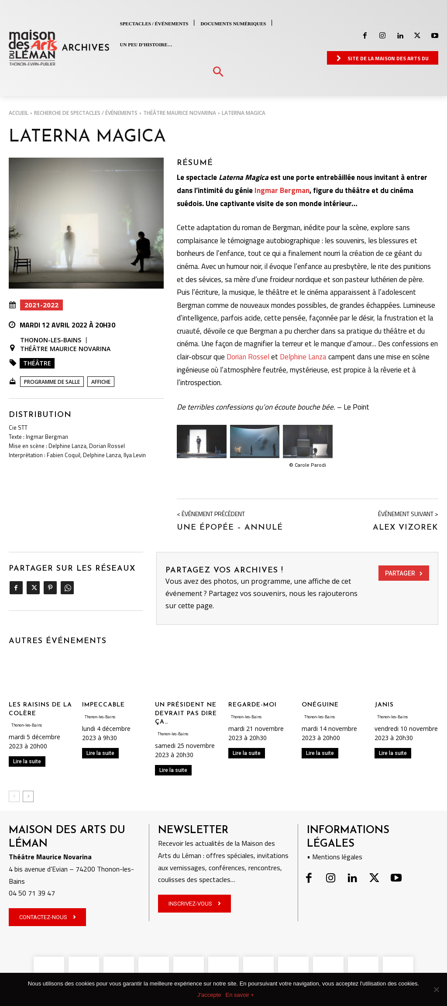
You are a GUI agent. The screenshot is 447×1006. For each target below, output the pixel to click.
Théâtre (37, 363)
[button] (218, 72)
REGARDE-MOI (252, 703)
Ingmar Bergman (281, 189)
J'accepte (209, 995)
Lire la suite (27, 760)
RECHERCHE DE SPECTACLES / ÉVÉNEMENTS (86, 113)
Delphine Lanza (303, 355)
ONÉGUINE (320, 703)
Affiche (100, 382)
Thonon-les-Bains (51, 340)
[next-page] (28, 794)
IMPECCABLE (103, 703)
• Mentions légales (334, 855)
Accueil (18, 113)
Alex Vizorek (405, 526)
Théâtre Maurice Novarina (179, 113)
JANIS (384, 703)
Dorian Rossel (248, 355)
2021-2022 (41, 305)
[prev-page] (14, 794)
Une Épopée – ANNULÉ (230, 526)
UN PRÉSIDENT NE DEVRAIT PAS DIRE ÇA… (186, 712)
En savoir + (240, 995)
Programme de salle (52, 382)
